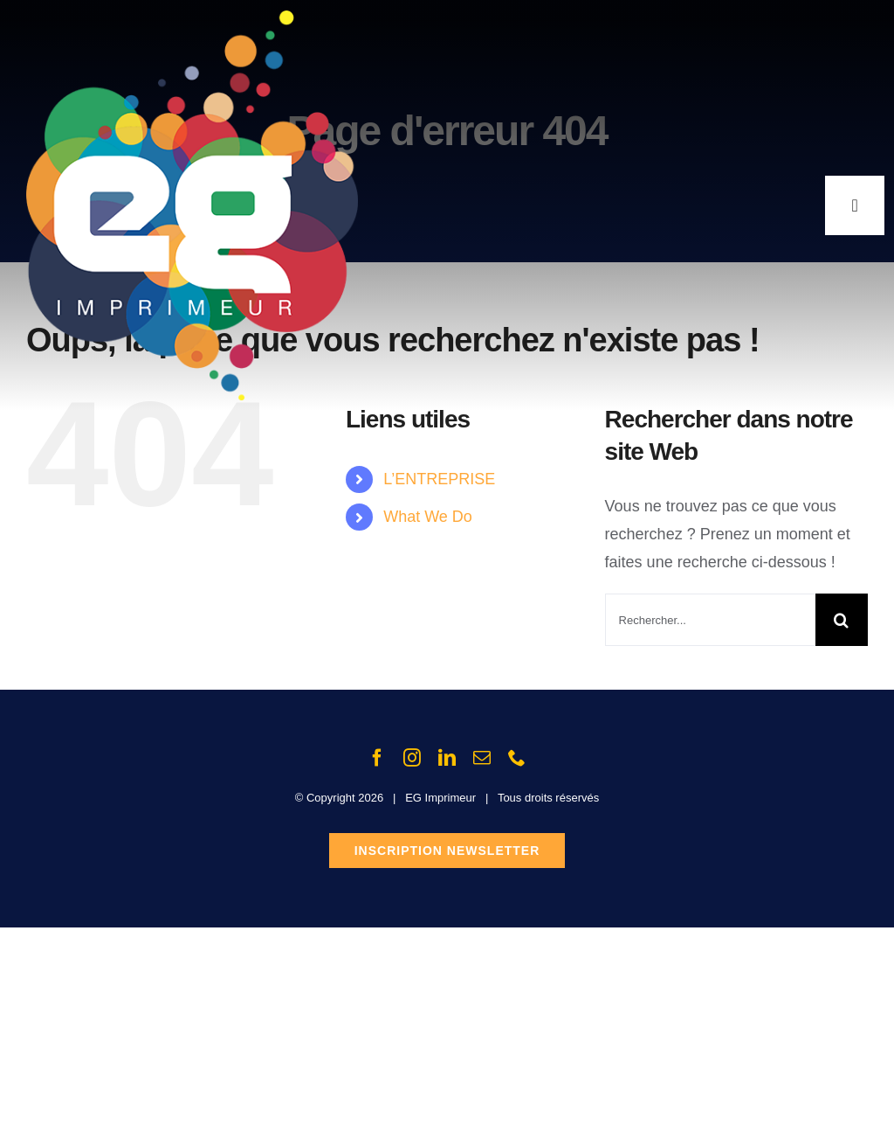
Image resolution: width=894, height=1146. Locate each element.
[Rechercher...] (710, 620)
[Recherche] (841, 620)
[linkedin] (447, 758)
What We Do (427, 516)
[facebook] (377, 758)
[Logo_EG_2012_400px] (192, 18)
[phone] (517, 758)
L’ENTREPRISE (439, 479)
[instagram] (412, 758)
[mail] (482, 758)
